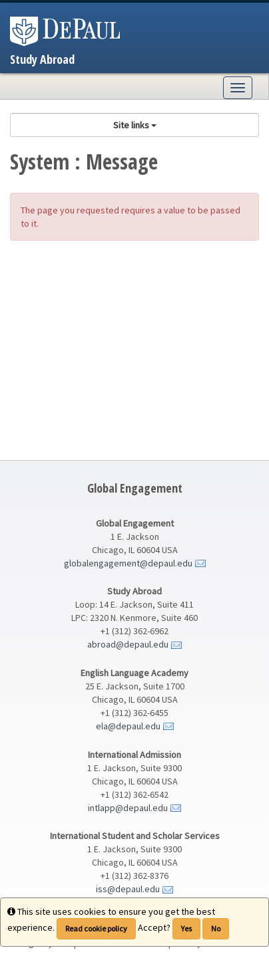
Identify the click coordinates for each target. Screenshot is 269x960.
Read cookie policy (96, 928)
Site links (134, 125)
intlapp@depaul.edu (128, 808)
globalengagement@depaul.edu (128, 563)
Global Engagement (134, 488)
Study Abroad (42, 59)
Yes (186, 928)
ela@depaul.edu (128, 726)
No (215, 928)
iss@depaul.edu (128, 889)
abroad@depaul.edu (127, 644)
